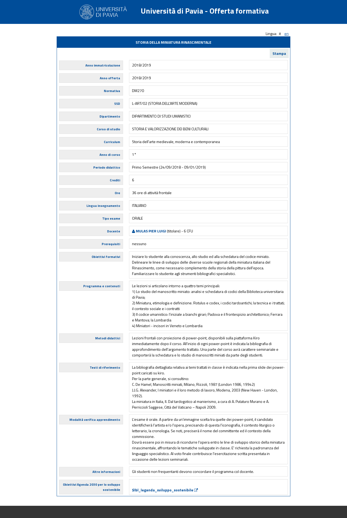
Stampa (279, 53)
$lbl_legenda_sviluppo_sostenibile (165, 490)
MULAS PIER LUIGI (149, 231)
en (286, 33)
